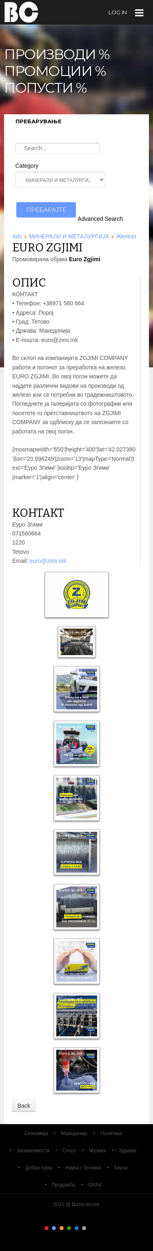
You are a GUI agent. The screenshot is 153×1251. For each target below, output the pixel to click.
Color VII (91, 1228)
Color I (46, 1228)
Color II (54, 1228)
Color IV (69, 1228)
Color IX (106, 1228)
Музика (97, 1150)
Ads (17, 236)
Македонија (74, 1133)
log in (118, 12)
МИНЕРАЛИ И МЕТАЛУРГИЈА (69, 236)
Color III (62, 1228)
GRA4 (95, 1185)
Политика (111, 1133)
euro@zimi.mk (48, 561)
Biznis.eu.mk (21, 12)
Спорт (69, 1150)
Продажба (63, 1185)
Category (27, 165)
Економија (36, 1133)
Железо (126, 236)
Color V (77, 1228)
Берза (121, 1168)
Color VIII (99, 1228)
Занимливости (33, 1150)
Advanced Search (100, 219)
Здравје (127, 1150)
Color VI (84, 1228)
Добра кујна (38, 1168)
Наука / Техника (83, 1168)
